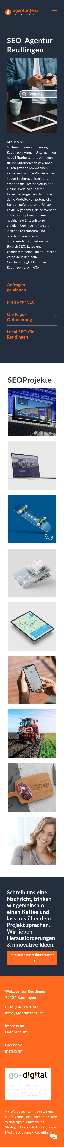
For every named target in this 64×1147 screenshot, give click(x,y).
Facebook (13, 1045)
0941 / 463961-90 (21, 1007)
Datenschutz (16, 1032)
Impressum (14, 1026)
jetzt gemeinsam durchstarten (32, 958)
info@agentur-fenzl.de (24, 1013)
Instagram (14, 1051)
